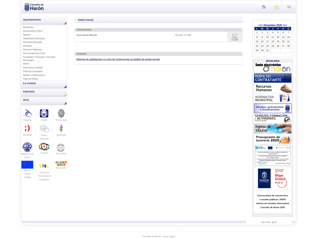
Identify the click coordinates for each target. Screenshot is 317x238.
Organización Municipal (34, 38)
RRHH (26, 64)
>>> (285, 25)
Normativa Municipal (32, 42)
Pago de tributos (30, 79)
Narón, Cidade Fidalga (27, 170)
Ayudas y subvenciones (34, 75)
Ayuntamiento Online (32, 31)
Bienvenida (28, 27)
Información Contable (33, 67)
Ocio (26, 99)
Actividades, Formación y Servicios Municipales (39, 58)
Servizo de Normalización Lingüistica (44, 172)
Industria (28, 91)
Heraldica (27, 46)
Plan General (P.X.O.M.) (34, 53)
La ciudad (29, 83)
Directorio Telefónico (32, 49)
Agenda (26, 35)
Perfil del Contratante (33, 71)
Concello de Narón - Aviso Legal (158, 236)
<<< (261, 25)
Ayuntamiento (32, 19)
